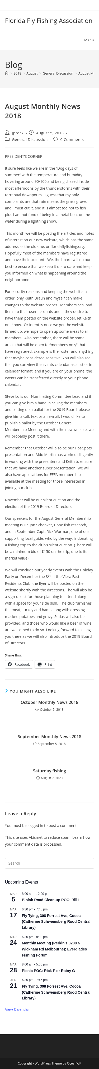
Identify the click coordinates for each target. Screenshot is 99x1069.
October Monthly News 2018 (49, 702)
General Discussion (30, 139)
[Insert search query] (49, 863)
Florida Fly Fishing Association (49, 20)
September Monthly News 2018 (49, 736)
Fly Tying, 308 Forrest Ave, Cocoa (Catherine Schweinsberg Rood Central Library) (56, 922)
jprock (17, 132)
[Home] (6, 73)
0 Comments (72, 139)
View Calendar (17, 1009)
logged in (35, 825)
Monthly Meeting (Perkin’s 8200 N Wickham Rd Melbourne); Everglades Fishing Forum (54, 949)
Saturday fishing (49, 771)
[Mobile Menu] (86, 40)
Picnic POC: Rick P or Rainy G (48, 971)
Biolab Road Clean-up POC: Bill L (51, 900)
